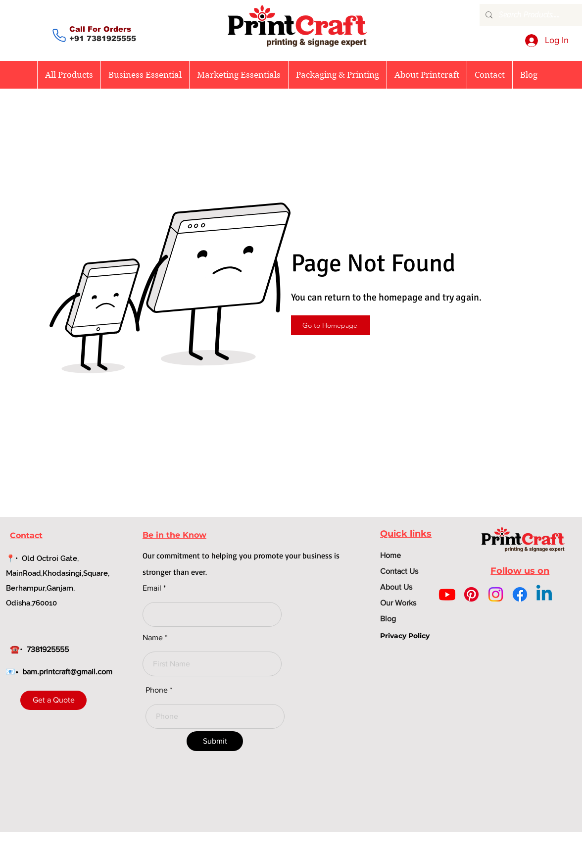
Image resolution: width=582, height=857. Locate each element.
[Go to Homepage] (330, 325)
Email (152, 588)
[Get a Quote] (53, 700)
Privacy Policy (405, 635)
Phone (157, 690)
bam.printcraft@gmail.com (67, 671)
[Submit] (215, 741)
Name (153, 638)
